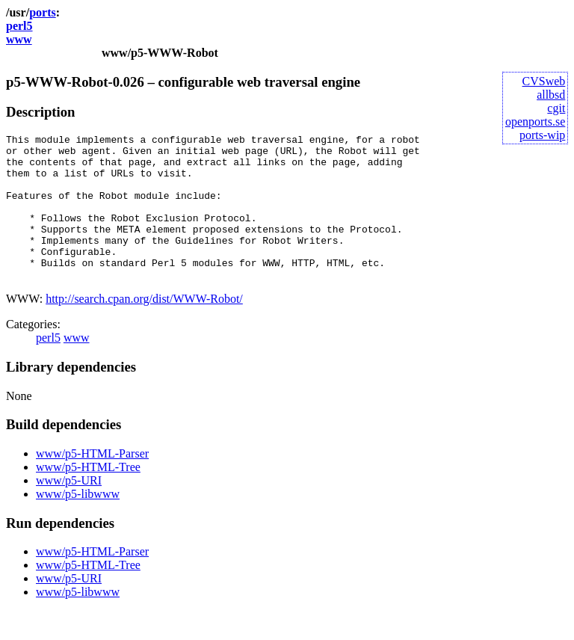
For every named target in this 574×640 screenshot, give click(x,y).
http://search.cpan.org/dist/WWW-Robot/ (144, 327)
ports (42, 12)
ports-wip (542, 135)
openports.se (535, 121)
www (19, 39)
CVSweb (544, 81)
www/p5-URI (69, 509)
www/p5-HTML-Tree (88, 496)
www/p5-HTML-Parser (92, 482)
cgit (556, 108)
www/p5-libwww (78, 523)
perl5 (19, 25)
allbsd (551, 94)
